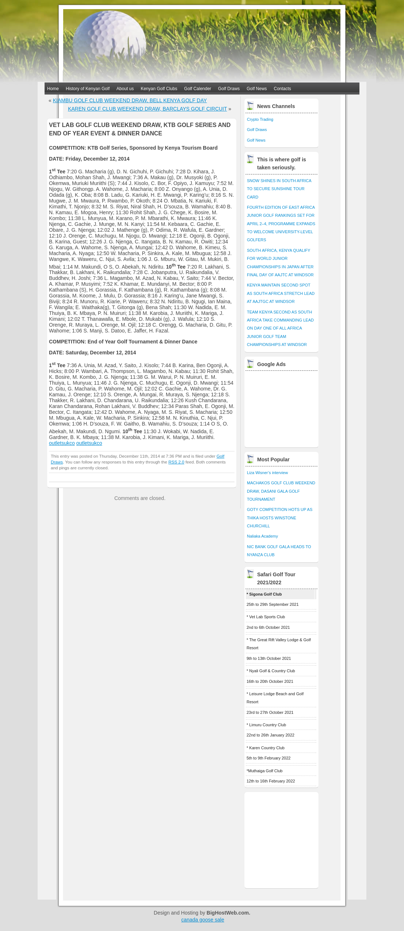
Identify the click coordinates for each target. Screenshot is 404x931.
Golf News (257, 88)
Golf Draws (229, 88)
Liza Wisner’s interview (267, 472)
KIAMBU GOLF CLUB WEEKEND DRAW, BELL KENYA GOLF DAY (130, 100)
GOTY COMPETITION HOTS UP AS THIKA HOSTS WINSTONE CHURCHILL (279, 517)
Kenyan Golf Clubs (159, 88)
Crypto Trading (260, 119)
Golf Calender (197, 88)
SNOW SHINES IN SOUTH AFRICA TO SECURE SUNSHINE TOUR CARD (279, 188)
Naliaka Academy (262, 536)
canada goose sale (202, 920)
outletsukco (62, 443)
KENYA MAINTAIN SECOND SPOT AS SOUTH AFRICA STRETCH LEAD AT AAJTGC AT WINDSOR (281, 293)
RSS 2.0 (176, 461)
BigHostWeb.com (228, 913)
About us (125, 88)
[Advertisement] (282, 407)
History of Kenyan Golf (88, 88)
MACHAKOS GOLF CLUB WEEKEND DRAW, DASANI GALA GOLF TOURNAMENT (281, 491)
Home (53, 88)
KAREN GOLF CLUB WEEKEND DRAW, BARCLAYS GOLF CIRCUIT (147, 109)
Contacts (282, 88)
